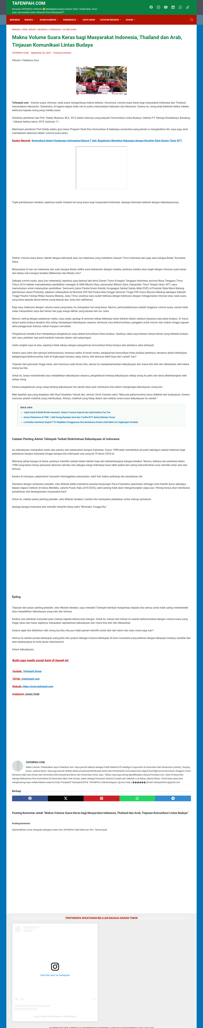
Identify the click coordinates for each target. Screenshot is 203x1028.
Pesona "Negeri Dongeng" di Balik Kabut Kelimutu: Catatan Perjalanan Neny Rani (166, 476)
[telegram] (120, 906)
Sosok (131, 19)
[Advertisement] (72, 255)
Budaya (31, 19)
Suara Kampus (50, 19)
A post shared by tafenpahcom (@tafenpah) (169, 111)
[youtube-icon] (167, 7)
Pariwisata (71, 19)
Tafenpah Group (32, 767)
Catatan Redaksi (111, 19)
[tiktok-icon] (189, 7)
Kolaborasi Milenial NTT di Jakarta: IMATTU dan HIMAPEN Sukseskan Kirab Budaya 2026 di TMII (166, 411)
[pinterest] (72, 906)
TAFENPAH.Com (28, 3)
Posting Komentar (62, 62)
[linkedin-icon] (174, 7)
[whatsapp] (96, 906)
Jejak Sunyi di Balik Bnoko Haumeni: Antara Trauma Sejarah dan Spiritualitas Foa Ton (67, 479)
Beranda (17, 19)
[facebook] (24, 906)
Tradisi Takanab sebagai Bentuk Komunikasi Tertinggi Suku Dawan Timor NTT (165, 499)
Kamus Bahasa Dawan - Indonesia (165, 392)
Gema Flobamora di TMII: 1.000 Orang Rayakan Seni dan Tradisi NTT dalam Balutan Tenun (69, 484)
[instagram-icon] (160, 7)
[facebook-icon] (153, 7)
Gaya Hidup (91, 19)
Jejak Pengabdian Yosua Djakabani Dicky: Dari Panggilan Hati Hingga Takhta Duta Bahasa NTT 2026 (166, 544)
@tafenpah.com (30, 775)
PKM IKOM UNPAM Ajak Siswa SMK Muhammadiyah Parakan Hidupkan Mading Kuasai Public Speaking (166, 567)
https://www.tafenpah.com (38, 783)
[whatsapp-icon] (181, 7)
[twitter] (48, 906)
